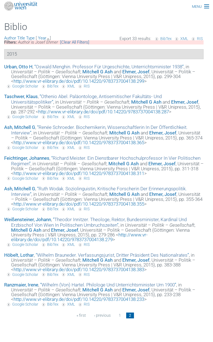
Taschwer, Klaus (21, 96)
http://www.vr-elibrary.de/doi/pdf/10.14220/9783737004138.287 (103, 111)
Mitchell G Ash (97, 71)
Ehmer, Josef (135, 71)
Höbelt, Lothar (19, 255)
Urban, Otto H (18, 66)
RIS (200, 38)
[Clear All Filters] (74, 42)
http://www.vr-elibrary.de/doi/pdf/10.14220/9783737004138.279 (79, 237)
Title (21, 38)
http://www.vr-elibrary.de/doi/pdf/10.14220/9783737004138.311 (79, 173)
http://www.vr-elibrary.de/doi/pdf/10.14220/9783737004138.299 (79, 81)
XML (184, 38)
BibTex (166, 38)
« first (81, 315)
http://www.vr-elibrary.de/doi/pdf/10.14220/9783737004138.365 (79, 142)
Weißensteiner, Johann (27, 219)
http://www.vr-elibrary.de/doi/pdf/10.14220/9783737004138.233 (79, 299)
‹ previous (102, 315)
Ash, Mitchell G (19, 127)
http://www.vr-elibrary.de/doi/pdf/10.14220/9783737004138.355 (79, 204)
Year (42, 38)
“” (109, 66)
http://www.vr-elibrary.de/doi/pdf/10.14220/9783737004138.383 (79, 269)
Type (30, 38)
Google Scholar (25, 86)
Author (10, 38)
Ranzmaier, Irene (21, 285)
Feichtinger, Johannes (26, 158)
